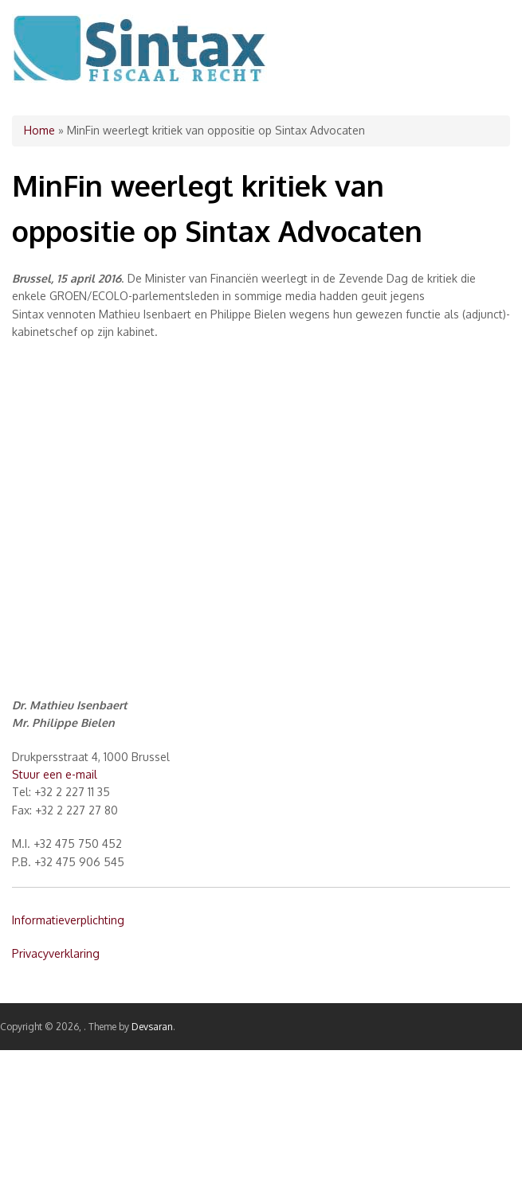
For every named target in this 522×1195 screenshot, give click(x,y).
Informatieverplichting (68, 920)
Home (39, 130)
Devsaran (152, 1027)
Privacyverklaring (56, 953)
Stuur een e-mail (54, 774)
